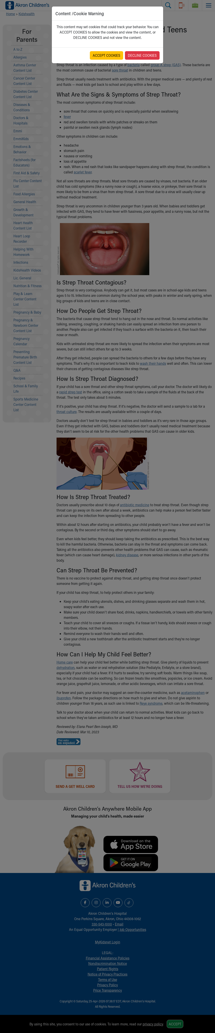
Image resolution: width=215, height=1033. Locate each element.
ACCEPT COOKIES (106, 55)
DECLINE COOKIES (142, 55)
